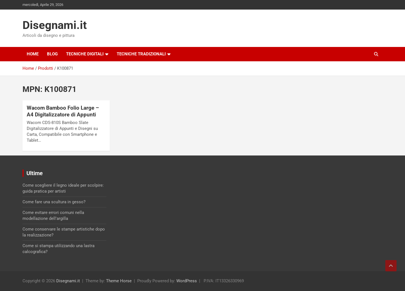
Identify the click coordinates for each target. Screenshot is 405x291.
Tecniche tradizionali (141, 54)
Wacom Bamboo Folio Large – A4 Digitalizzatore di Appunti (63, 111)
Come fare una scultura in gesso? (54, 201)
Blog (52, 54)
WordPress (186, 280)
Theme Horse (119, 280)
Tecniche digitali (85, 54)
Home (33, 54)
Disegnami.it (54, 25)
